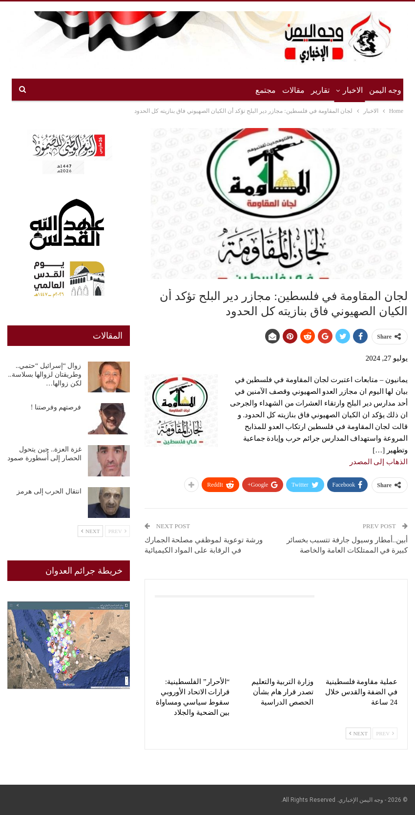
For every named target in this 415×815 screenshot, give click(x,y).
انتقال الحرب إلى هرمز (49, 491)
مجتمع (265, 90)
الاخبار (353, 90)
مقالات (293, 90)
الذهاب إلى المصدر (379, 462)
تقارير (320, 90)
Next (358, 733)
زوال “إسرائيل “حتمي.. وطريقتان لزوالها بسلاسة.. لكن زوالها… (45, 374)
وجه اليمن (385, 90)
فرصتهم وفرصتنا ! (56, 407)
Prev (385, 733)
